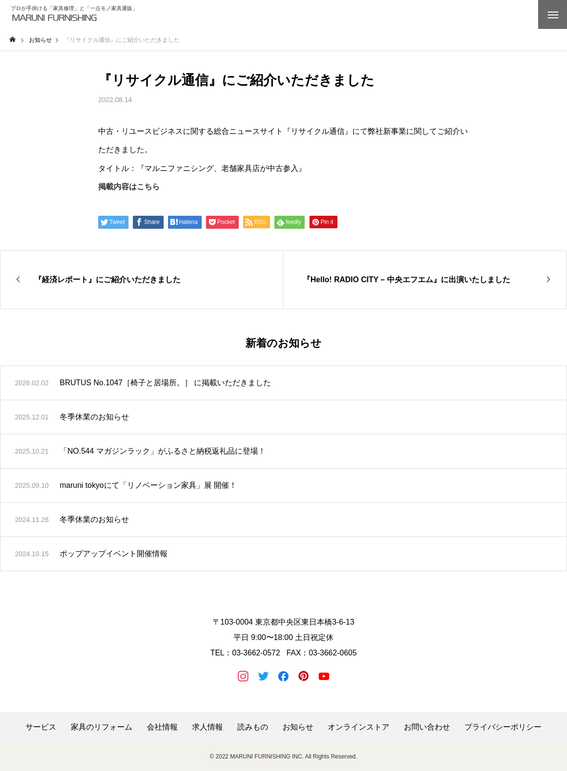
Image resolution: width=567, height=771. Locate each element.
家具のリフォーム (101, 727)
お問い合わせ (427, 727)
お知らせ (298, 727)
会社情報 (162, 727)
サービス (41, 727)
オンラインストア (358, 727)
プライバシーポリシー (502, 727)
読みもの (252, 727)
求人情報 (207, 727)
